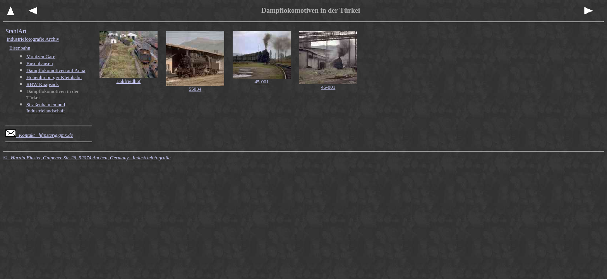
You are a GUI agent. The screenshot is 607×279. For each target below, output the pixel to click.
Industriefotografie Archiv (33, 39)
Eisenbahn (19, 48)
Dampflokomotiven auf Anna (55, 70)
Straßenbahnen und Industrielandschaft (45, 108)
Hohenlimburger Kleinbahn (54, 77)
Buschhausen (39, 63)
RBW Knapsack (42, 84)
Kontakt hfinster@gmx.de (39, 135)
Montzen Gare (40, 56)
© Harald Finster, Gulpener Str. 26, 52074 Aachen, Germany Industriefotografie (86, 157)
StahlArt (15, 31)
